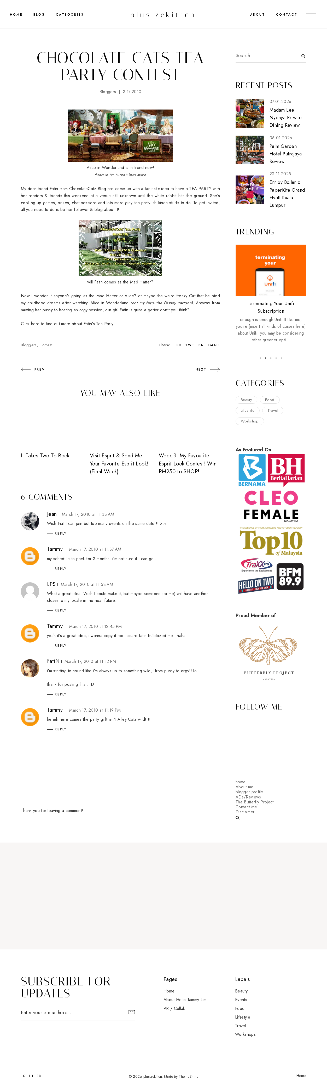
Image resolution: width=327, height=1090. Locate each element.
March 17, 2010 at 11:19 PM (95, 710)
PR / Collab (175, 1009)
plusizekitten (163, 14)
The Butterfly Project (255, 802)
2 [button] (265, 358)
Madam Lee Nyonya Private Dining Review (286, 118)
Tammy (55, 549)
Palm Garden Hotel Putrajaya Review (286, 154)
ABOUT (257, 14)
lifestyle (247, 410)
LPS (51, 584)
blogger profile (249, 792)
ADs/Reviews (248, 797)
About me (245, 787)
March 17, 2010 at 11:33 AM (88, 514)
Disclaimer (245, 812)
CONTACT (286, 14)
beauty (246, 400)
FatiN (53, 661)
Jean (52, 514)
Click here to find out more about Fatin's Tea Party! (68, 324)
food (269, 400)
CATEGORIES (70, 14)
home (241, 782)
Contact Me (246, 807)
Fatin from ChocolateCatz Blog (78, 189)
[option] (271, 294)
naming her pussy (37, 310)
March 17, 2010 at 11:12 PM (90, 661)
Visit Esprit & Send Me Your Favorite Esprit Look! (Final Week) (119, 463)
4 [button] (276, 358)
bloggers (108, 92)
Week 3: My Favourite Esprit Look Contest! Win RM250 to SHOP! (188, 463)
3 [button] (270, 358)
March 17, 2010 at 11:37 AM (95, 549)
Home (16, 14)
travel (272, 410)
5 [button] (281, 358)
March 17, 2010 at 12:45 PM (95, 626)
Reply (61, 533)
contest (45, 345)
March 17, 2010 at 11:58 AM (87, 585)
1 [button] (260, 358)
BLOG (39, 14)
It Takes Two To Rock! (46, 455)
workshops (245, 1034)
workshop (250, 421)
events (241, 1000)
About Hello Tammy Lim (185, 1000)
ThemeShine (188, 1076)
